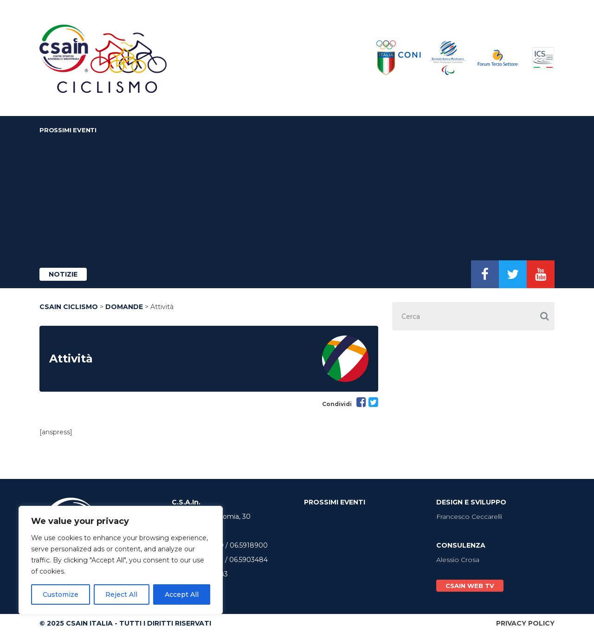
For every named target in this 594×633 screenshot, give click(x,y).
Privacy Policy (525, 623)
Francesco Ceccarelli (469, 516)
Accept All (182, 594)
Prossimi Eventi (68, 130)
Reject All (121, 594)
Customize (60, 594)
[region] (121, 560)
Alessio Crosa (457, 559)
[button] (544, 316)
